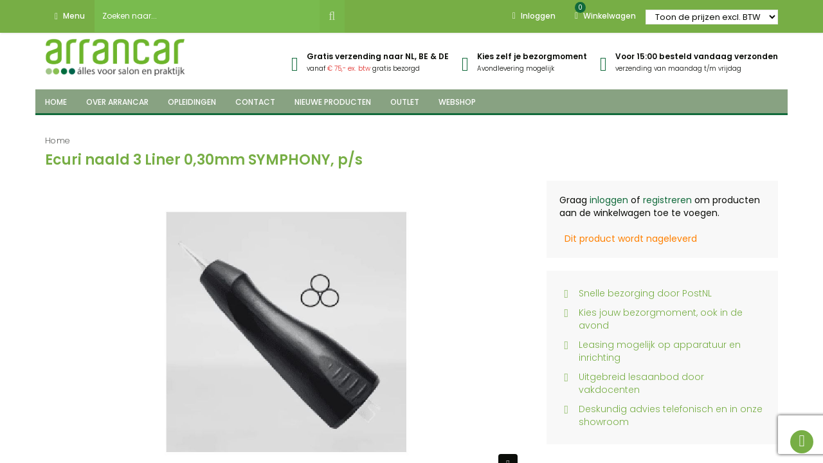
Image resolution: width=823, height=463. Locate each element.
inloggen (609, 200)
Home (57, 140)
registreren (667, 200)
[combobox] (207, 16)
